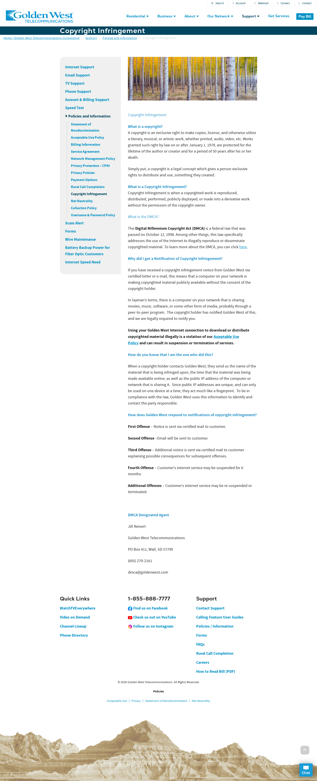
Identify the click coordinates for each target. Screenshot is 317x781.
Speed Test (74, 107)
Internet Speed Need (82, 262)
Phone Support (78, 91)
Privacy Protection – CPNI (90, 165)
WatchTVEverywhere (77, 608)
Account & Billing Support (87, 99)
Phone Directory (74, 635)
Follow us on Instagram (150, 626)
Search (218, 3)
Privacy (136, 701)
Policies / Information (214, 626)
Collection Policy (84, 208)
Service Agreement (85, 151)
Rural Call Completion (88, 187)
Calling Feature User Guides (219, 617)
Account (239, 3)
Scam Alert (74, 223)
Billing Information (85, 144)
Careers (283, 3)
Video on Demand (75, 617)
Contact (305, 3)
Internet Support (79, 67)
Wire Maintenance (80, 239)
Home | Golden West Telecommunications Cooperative (42, 38)
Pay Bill (305, 16)
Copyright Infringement (89, 194)
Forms (70, 231)
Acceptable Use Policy (87, 137)
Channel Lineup (73, 626)
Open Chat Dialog (306, 770)
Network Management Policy (93, 158)
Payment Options (84, 179)
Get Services (278, 16)
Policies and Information (120, 38)
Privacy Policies (83, 172)
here (243, 247)
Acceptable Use (117, 701)
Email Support (77, 75)
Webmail (261, 3)
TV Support (75, 83)
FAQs (200, 644)
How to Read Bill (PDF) (215, 671)
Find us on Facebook (148, 608)
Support (91, 38)
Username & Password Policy (93, 215)
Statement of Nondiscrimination (166, 701)
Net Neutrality (82, 201)
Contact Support (210, 608)
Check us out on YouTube (152, 617)
